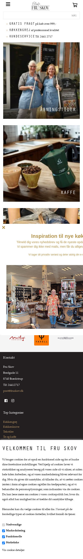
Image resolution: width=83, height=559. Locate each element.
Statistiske (12, 542)
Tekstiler (8, 431)
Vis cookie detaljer (13, 550)
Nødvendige (14, 524)
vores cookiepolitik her (54, 494)
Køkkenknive (11, 427)
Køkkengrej (10, 422)
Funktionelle (14, 536)
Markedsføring (15, 530)
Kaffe (68, 193)
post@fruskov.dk (13, 391)
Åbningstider (58, 110)
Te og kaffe (9, 437)
